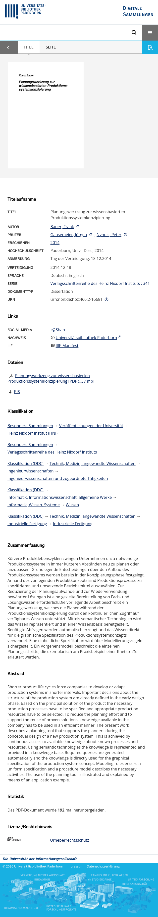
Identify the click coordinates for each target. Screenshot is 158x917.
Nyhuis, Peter (109, 234)
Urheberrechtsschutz (69, 840)
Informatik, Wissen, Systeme (33, 505)
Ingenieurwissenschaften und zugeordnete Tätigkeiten (57, 478)
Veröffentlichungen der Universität (91, 425)
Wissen (72, 505)
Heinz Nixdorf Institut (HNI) (32, 433)
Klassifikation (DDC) (25, 463)
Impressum (75, 866)
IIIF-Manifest (67, 345)
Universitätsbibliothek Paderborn (38, 866)
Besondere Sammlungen (30, 425)
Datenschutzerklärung (103, 866)
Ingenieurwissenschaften (30, 471)
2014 (55, 242)
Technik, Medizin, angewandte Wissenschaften (93, 463)
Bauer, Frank (62, 226)
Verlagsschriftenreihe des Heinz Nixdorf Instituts (52, 452)
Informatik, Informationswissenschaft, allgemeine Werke (59, 497)
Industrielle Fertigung (27, 523)
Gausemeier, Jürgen (69, 234)
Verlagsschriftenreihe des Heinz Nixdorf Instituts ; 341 (100, 283)
